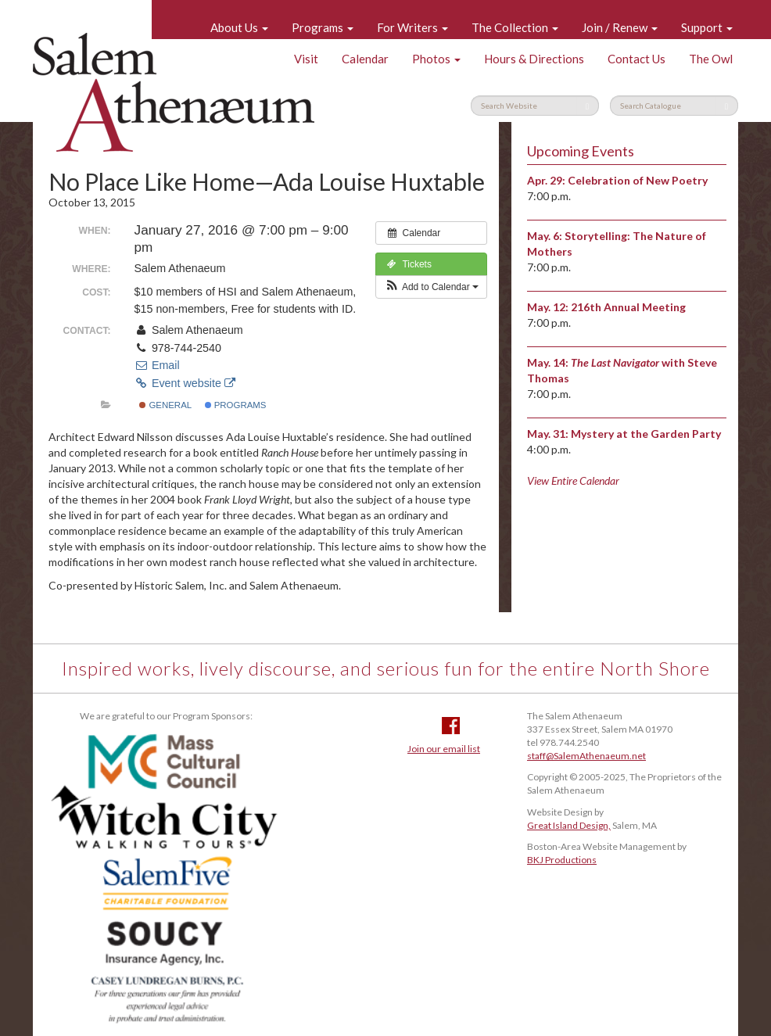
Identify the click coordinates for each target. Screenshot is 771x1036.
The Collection (515, 27)
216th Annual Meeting (628, 307)
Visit (306, 59)
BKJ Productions (562, 860)
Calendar (365, 59)
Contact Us (636, 59)
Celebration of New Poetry (638, 180)
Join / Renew (620, 27)
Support (707, 27)
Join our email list (443, 749)
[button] (431, 287)
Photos (436, 59)
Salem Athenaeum (173, 92)
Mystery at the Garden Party (646, 433)
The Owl (711, 59)
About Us (239, 27)
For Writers (412, 27)
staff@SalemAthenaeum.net (586, 756)
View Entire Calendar (573, 480)
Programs (322, 27)
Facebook (451, 725)
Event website (184, 383)
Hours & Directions (534, 59)
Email (157, 365)
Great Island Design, (569, 825)
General (165, 405)
